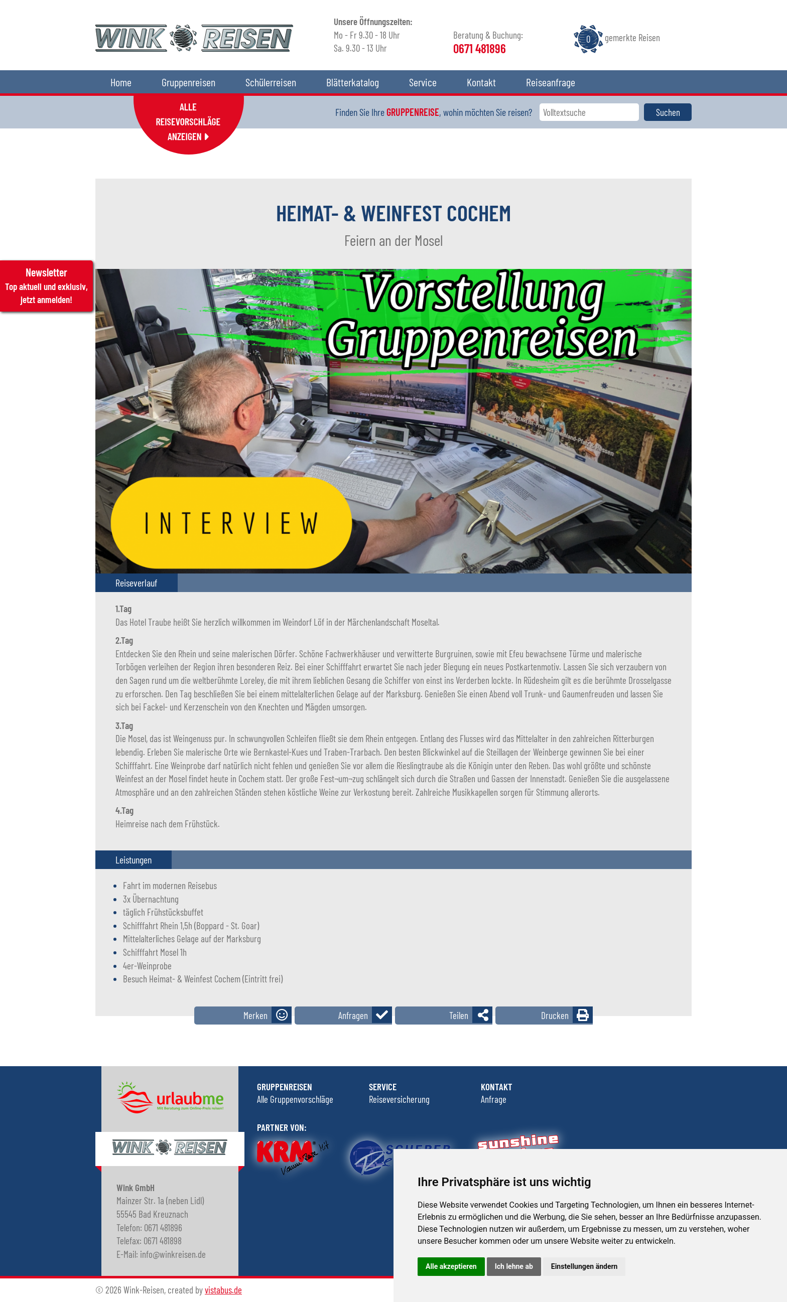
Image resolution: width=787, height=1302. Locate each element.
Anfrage (493, 1099)
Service (423, 81)
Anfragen (353, 1015)
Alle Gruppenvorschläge (295, 1099)
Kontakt (481, 81)
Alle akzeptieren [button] (451, 1266)
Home (121, 81)
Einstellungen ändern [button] (584, 1266)
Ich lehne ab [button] (514, 1266)
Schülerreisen (270, 81)
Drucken (555, 1015)
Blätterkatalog (352, 81)
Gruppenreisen (188, 81)
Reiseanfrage (550, 81)
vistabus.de (223, 1289)
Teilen (458, 1015)
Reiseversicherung (399, 1099)
